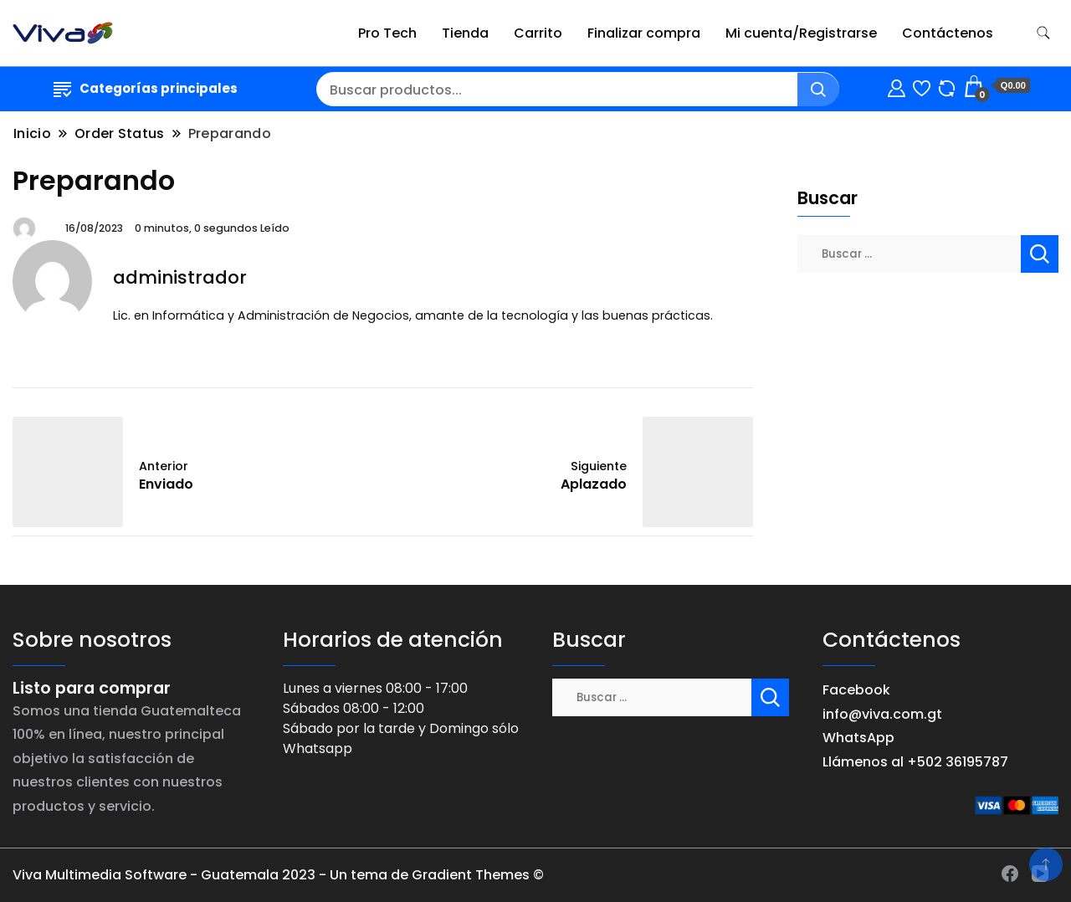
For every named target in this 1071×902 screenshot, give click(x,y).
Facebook (856, 690)
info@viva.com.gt (882, 714)
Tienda (465, 33)
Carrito (538, 33)
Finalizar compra (643, 33)
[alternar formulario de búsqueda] (1043, 33)
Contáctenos (947, 33)
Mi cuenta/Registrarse (801, 33)
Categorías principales (146, 88)
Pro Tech (387, 33)
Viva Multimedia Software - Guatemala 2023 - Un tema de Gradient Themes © (278, 874)
